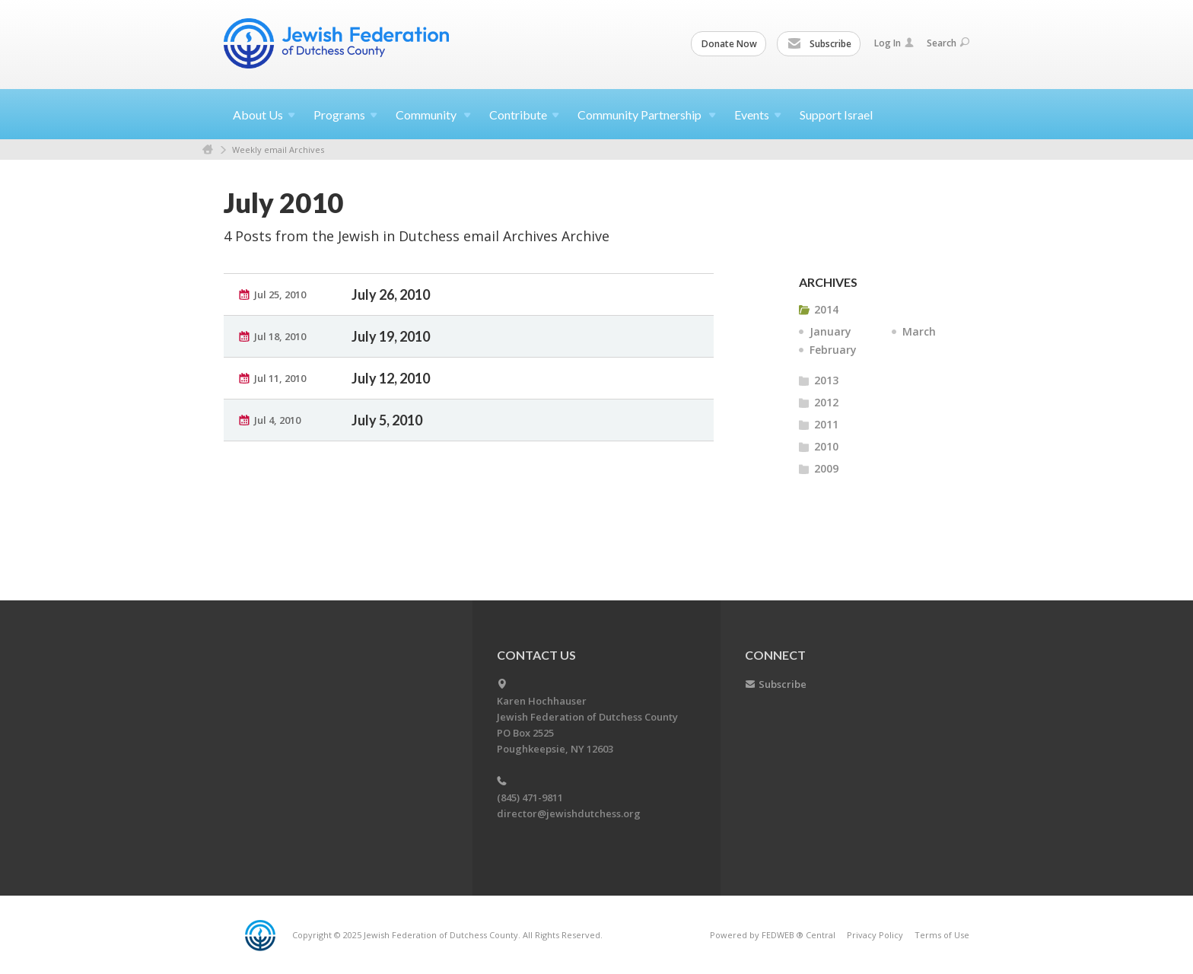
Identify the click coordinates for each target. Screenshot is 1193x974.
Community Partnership (646, 114)
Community (433, 114)
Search (948, 43)
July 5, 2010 (387, 420)
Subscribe (819, 44)
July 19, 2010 (391, 336)
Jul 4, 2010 (277, 420)
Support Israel (836, 114)
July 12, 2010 (391, 378)
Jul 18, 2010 (280, 336)
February (833, 349)
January (830, 331)
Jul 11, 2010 (280, 378)
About (264, 114)
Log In (894, 43)
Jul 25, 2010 (280, 294)
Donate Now (729, 43)
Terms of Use (942, 935)
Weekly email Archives (278, 149)
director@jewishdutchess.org (569, 813)
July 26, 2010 (391, 294)
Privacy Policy (875, 935)
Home (207, 149)
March (919, 331)
